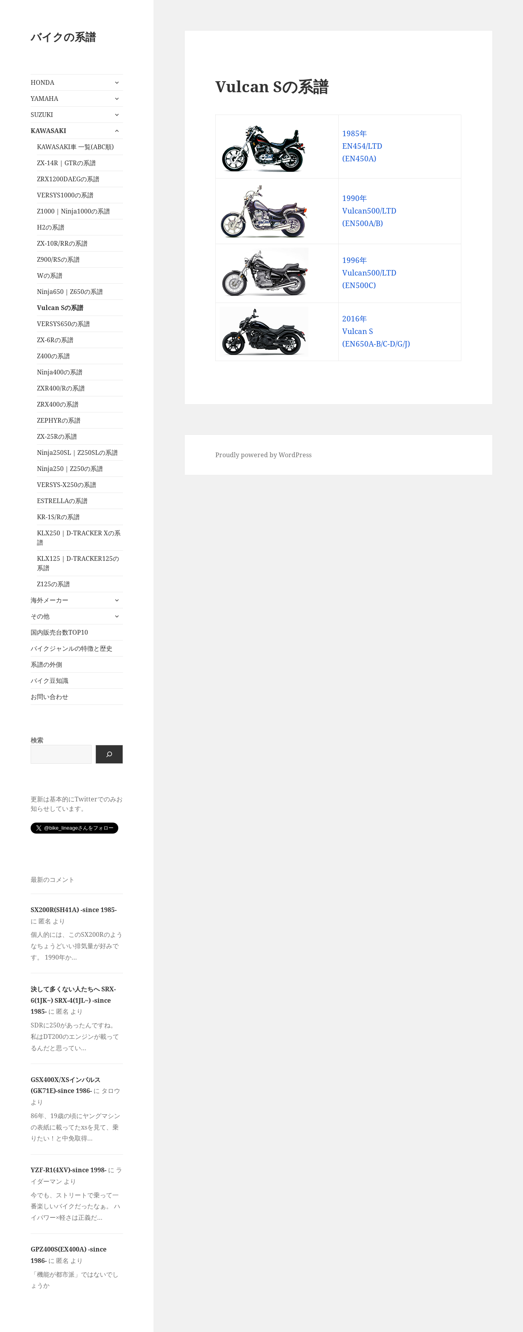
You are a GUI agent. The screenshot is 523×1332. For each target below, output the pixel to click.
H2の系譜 (50, 227)
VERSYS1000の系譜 (65, 195)
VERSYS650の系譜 (63, 323)
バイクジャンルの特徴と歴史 (71, 648)
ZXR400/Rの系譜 (61, 388)
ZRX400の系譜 (58, 404)
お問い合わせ (49, 696)
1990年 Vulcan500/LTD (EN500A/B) (369, 210)
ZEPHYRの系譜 (59, 420)
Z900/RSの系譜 (58, 259)
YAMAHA (44, 98)
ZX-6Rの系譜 (55, 340)
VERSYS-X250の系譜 (66, 484)
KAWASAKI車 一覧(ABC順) (75, 146)
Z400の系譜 (53, 356)
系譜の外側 (46, 664)
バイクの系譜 (63, 36)
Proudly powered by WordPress (263, 455)
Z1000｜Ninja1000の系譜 (73, 211)
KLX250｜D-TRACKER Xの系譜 (79, 538)
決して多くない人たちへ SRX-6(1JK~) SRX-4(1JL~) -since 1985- (73, 1000)
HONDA (42, 82)
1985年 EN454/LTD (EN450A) (362, 146)
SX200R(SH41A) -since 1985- (74, 909)
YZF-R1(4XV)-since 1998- (68, 1170)
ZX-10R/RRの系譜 (62, 243)
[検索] (109, 754)
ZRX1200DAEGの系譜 (68, 179)
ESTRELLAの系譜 (62, 500)
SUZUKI (42, 114)
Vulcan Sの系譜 (60, 307)
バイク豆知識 (49, 680)
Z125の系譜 (53, 584)
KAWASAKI (48, 130)
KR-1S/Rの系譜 (58, 517)
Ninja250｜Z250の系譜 (70, 468)
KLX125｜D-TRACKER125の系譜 (78, 563)
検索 (37, 740)
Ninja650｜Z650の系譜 (70, 291)
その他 (40, 616)
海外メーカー (49, 600)
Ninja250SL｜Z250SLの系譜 (77, 452)
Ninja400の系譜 (60, 372)
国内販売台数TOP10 (59, 632)
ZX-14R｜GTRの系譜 (66, 163)
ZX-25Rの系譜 (57, 436)
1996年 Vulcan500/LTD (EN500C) (369, 272)
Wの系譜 (49, 275)
